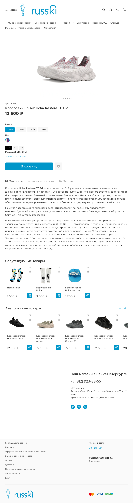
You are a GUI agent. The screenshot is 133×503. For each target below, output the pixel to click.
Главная (9, 28)
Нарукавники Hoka (47, 290)
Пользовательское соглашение (20, 469)
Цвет (8, 135)
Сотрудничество (13, 473)
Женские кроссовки (47, 23)
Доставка (9, 465)
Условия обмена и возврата (18, 456)
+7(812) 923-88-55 (101, 458)
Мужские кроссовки (20, 23)
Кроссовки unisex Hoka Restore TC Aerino (46, 343)
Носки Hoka (11, 290)
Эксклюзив (83, 23)
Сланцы (114, 23)
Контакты (9, 447)
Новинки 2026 (99, 23)
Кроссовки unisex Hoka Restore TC (14, 342)
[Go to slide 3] (65, 98)
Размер (9, 124)
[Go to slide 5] (69, 98)
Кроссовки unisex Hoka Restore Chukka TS (78, 343)
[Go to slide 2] (63, 98)
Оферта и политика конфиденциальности (25, 451)
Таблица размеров (15, 156)
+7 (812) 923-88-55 (86, 381)
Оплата (8, 460)
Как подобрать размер (16, 443)
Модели (68, 23)
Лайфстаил (50, 28)
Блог (7, 478)
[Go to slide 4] (67, 98)
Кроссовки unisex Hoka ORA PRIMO (109, 342)
